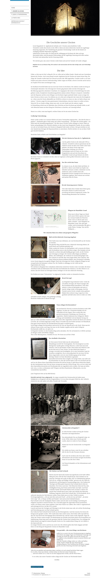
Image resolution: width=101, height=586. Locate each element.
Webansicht (87, 574)
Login (88, 573)
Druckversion (36, 573)
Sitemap (43, 573)
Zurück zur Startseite (36, 567)
